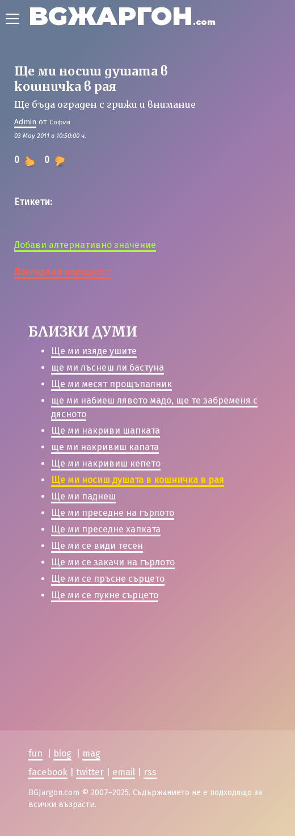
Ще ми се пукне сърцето (104, 595)
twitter (90, 771)
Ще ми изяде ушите (94, 351)
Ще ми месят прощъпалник (111, 384)
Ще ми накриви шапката (105, 430)
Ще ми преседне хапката (106, 529)
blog (62, 753)
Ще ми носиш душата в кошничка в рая (137, 479)
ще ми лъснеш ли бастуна (107, 367)
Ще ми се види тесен (97, 545)
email (123, 771)
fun (35, 753)
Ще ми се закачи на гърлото (113, 562)
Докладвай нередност (62, 271)
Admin (25, 122)
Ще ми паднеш (83, 496)
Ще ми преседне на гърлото (112, 512)
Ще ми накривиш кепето (106, 463)
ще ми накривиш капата (105, 447)
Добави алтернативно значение (85, 245)
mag (91, 753)
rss (150, 771)
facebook (48, 771)
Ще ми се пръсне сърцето (108, 578)
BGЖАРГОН (122, 15)
